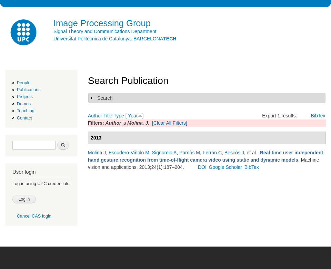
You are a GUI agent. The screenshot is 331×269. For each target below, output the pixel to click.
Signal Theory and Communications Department (105, 31)
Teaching (25, 110)
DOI (202, 167)
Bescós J (234, 152)
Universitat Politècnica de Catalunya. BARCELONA (114, 38)
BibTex (318, 115)
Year (133, 115)
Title (107, 115)
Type (118, 115)
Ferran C (212, 152)
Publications (29, 89)
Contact (24, 118)
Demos (24, 103)
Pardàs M (189, 152)
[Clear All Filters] (169, 123)
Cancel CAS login (34, 216)
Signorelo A (164, 152)
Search (104, 98)
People (24, 82)
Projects (25, 96)
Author (95, 115)
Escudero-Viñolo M (129, 152)
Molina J (97, 152)
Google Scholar (225, 167)
